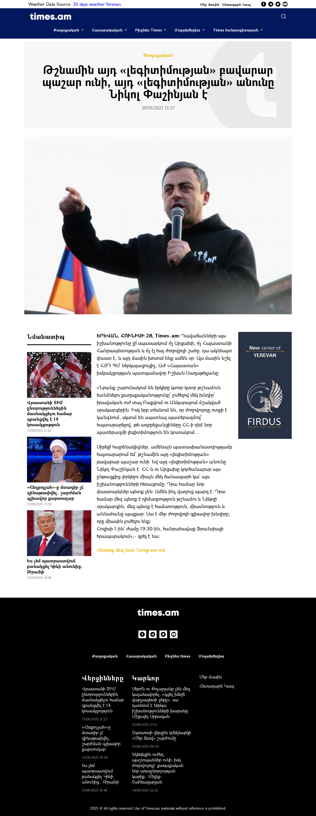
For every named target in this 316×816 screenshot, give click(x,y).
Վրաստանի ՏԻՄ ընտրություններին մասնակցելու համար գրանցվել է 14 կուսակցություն (49, 413)
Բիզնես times (177, 656)
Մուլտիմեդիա (187, 30)
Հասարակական (107, 30)
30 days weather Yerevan (97, 4)
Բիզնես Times (148, 30)
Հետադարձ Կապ (236, 4)
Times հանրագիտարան (235, 30)
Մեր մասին (209, 4)
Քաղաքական (66, 30)
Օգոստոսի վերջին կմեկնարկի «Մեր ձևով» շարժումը (161, 735)
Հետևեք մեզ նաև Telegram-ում (131, 550)
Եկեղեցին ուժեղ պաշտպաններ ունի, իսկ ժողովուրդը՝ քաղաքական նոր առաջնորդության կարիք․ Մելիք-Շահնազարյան (157, 768)
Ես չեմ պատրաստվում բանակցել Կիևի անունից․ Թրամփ (55, 566)
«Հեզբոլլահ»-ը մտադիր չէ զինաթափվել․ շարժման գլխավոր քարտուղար (55, 492)
